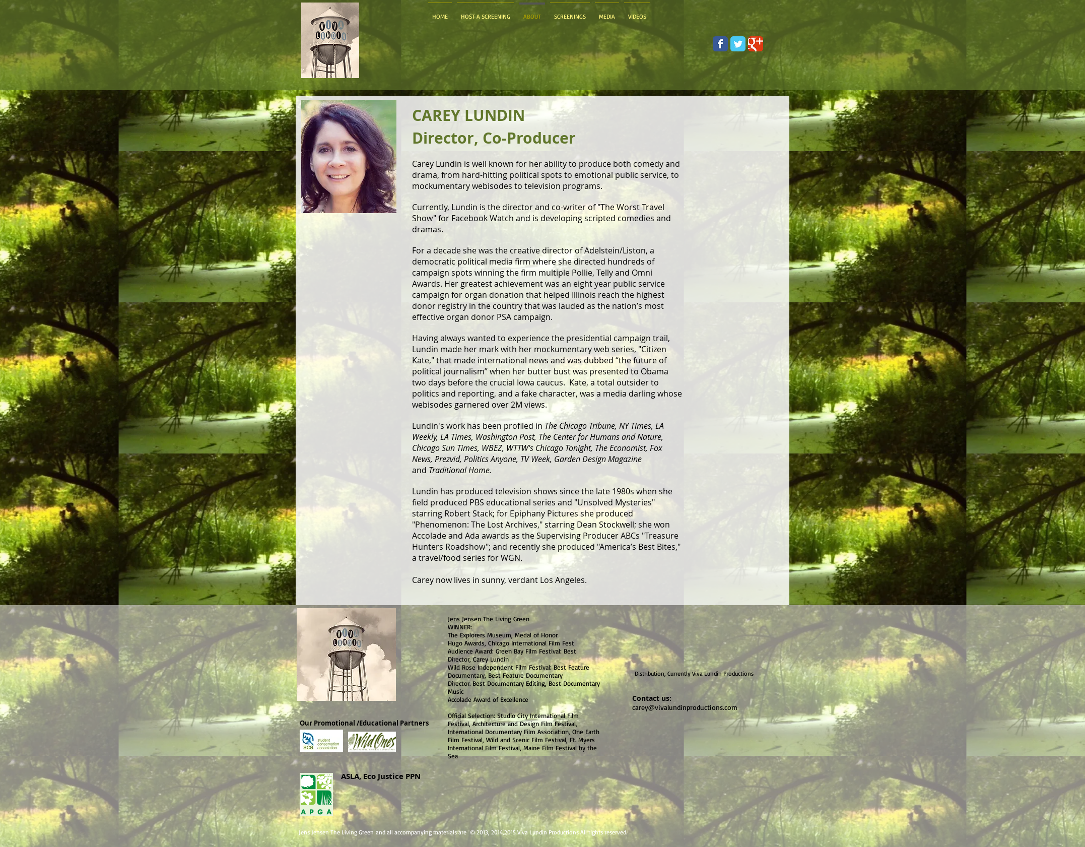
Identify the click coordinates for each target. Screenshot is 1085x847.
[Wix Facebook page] (720, 43)
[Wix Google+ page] (755, 43)
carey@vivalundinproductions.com (684, 707)
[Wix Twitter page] (737, 43)
